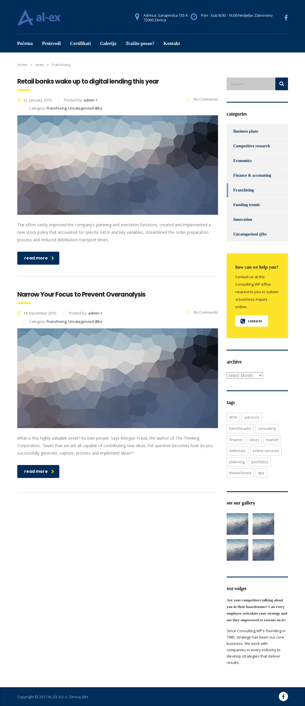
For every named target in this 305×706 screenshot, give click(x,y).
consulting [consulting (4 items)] (267, 428)
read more (39, 258)
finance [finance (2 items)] (236, 439)
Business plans (245, 131)
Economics (242, 161)
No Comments (202, 99)
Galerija (108, 43)
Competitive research (251, 146)
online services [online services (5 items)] (266, 450)
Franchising (243, 190)
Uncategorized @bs (250, 234)
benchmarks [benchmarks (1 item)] (240, 428)
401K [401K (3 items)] (233, 417)
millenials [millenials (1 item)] (237, 450)
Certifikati (80, 43)
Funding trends (246, 205)
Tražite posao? (140, 43)
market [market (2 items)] (272, 439)
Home (22, 64)
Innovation (242, 219)
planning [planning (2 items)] (237, 461)
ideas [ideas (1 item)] (254, 439)
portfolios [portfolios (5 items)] (259, 461)
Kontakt (172, 43)
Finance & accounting (252, 175)
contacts (251, 321)
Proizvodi (51, 43)
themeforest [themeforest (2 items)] (240, 472)
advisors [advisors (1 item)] (251, 417)
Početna (25, 43)
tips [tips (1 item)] (261, 472)
